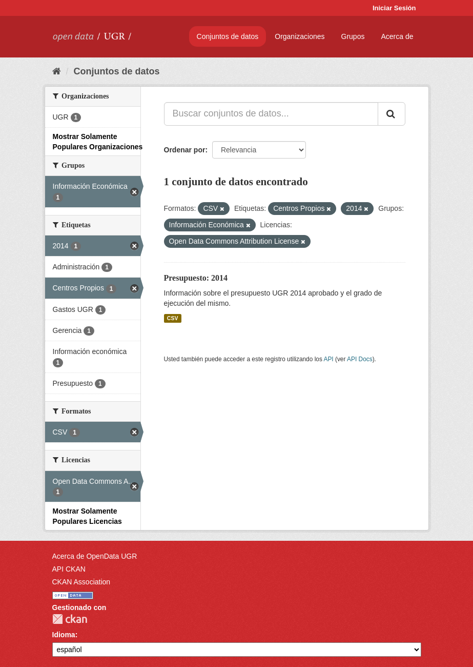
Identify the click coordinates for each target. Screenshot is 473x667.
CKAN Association (81, 582)
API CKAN (69, 569)
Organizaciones (299, 36)
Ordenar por (184, 150)
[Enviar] (391, 114)
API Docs (360, 359)
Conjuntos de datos (228, 36)
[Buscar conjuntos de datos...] (271, 114)
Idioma (63, 635)
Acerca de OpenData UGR (94, 556)
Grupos (353, 36)
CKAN (69, 619)
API (328, 359)
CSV (172, 318)
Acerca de (397, 36)
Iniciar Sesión (394, 8)
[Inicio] (56, 71)
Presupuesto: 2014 (196, 277)
